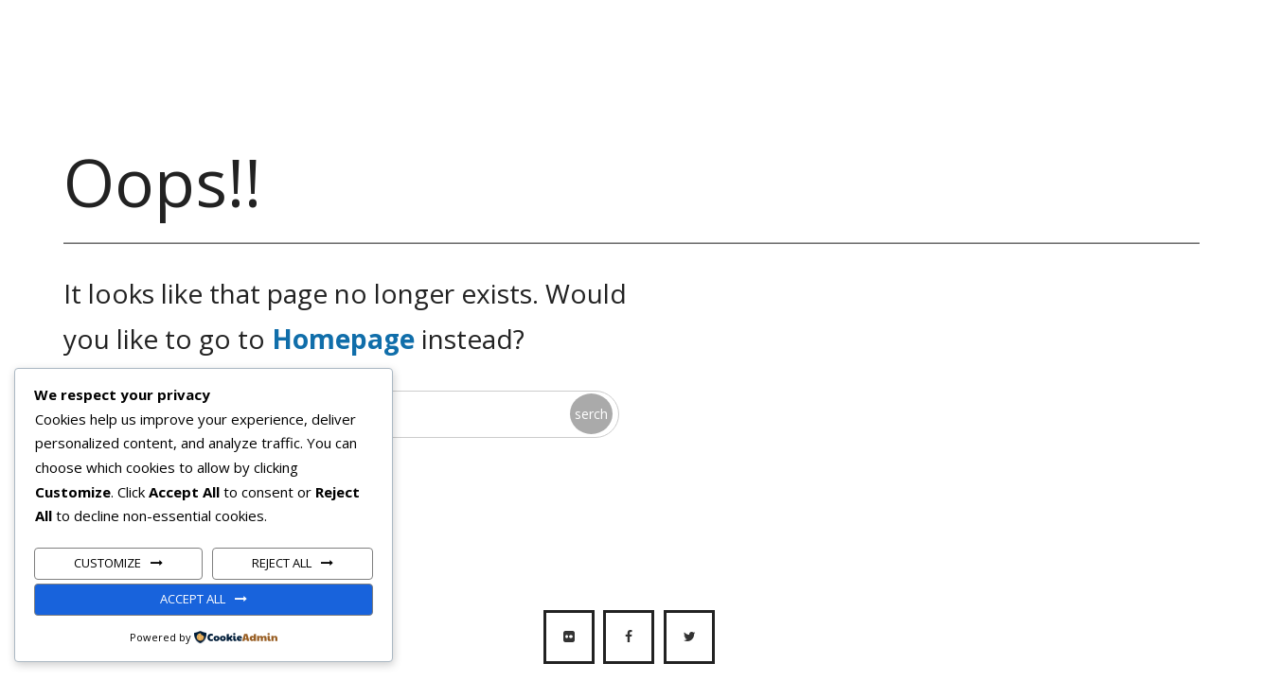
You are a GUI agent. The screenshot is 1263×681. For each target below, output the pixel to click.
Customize (107, 562)
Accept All (192, 598)
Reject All (281, 562)
